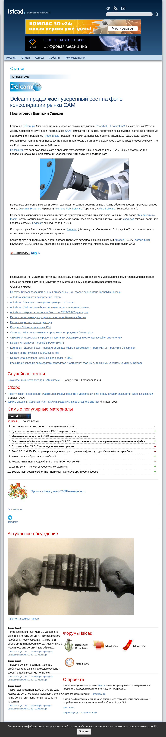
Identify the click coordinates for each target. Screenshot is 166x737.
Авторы (39, 57)
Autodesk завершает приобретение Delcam (35, 297)
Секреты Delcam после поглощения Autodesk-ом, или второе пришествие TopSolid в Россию (65, 292)
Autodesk (119, 239)
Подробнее (68, 707)
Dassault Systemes (30, 208)
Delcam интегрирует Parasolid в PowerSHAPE (37, 342)
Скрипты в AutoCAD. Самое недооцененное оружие (43, 446)
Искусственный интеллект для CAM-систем (34, 380)
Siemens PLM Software (68, 208)
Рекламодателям (75, 57)
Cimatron (72, 229)
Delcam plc (29, 126)
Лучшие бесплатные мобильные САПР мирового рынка (45, 431)
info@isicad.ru (99, 694)
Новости (11, 57)
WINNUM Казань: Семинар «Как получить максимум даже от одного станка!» (54, 401)
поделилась (52, 135)
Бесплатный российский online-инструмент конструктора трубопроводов (55, 471)
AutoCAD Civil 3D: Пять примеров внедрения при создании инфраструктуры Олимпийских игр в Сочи (72, 451)
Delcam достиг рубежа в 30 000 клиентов (34, 352)
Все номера (15, 509)
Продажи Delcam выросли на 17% (30, 327)
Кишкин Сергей (14, 628)
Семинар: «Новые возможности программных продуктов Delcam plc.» (51, 332)
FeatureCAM (117, 126)
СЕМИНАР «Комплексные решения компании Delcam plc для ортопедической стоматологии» (66, 337)
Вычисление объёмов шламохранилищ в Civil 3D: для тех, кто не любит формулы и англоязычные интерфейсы (78, 441)
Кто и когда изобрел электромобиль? (34, 456)
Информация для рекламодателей (80, 712)
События (54, 57)
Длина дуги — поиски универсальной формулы (40, 466)
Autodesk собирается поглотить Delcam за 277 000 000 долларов (49, 312)
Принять (84, 731)
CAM (68, 130)
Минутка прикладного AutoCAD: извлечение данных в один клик (50, 436)
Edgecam (37, 223)
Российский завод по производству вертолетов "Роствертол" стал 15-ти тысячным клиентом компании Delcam (76, 362)
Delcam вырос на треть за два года (31, 322)
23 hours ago (41, 655)
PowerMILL (102, 126)
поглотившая (142, 239)
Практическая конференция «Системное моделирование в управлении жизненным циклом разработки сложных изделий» (81, 393)
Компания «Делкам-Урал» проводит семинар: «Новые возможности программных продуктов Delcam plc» (73, 347)
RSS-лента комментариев (23, 618)
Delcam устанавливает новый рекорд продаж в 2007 (41, 357)
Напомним (16, 150)
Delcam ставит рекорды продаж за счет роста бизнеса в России (48, 317)
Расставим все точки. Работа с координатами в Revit (43, 426)
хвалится (128, 219)
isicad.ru (101, 685)
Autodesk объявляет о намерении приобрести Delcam (42, 302)
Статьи (25, 57)
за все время (31, 421)
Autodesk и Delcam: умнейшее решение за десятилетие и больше (49, 307)
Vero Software (107, 208)
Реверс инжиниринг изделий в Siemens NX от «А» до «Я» (46, 461)
